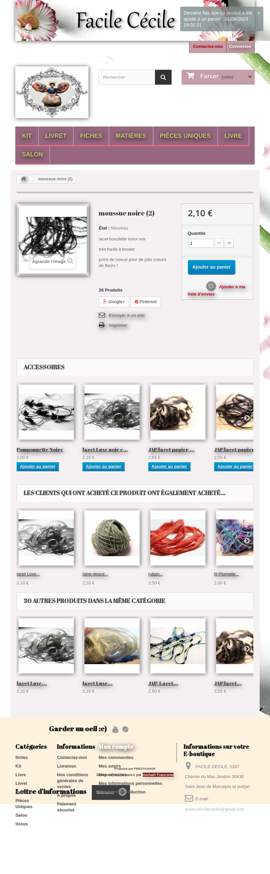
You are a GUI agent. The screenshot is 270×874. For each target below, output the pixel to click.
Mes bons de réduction (122, 791)
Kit (27, 136)
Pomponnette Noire (40, 449)
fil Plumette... (226, 573)
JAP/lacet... (228, 683)
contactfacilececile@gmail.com (214, 808)
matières (131, 136)
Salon (32, 154)
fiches (91, 136)
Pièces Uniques (185, 136)
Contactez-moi (208, 46)
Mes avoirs (109, 765)
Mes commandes (115, 757)
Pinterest (146, 301)
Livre (233, 136)
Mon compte (115, 746)
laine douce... (95, 573)
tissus (21, 823)
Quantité (196, 233)
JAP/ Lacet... (163, 683)
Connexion (240, 46)
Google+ (114, 301)
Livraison (66, 765)
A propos (66, 795)
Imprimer (118, 325)
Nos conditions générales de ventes (72, 780)
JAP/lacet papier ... (171, 449)
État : (104, 227)
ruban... (155, 573)
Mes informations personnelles (130, 783)
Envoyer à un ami (127, 315)
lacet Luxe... (28, 573)
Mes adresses (112, 774)
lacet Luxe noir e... (105, 449)
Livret (56, 136)
